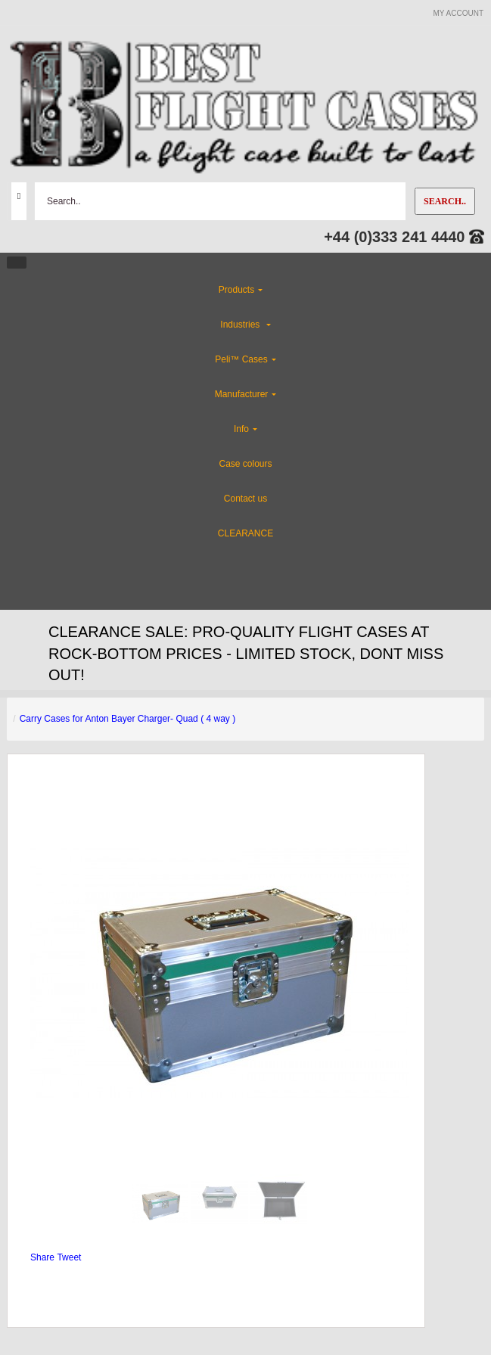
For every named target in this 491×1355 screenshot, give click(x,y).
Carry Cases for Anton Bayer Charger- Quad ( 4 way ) (127, 718)
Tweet (69, 1257)
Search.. (445, 201)
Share (42, 1257)
